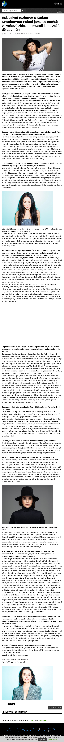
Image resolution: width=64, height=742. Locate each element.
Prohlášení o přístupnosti (14, 731)
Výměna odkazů (43, 731)
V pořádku (42, 740)
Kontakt (26, 731)
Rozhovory (35, 33)
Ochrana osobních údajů (47, 729)
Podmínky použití (22, 729)
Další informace (52, 740)
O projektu (12, 729)
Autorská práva (34, 729)
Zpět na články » (55, 708)
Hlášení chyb (53, 731)
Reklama (33, 731)
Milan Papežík (21, 33)
